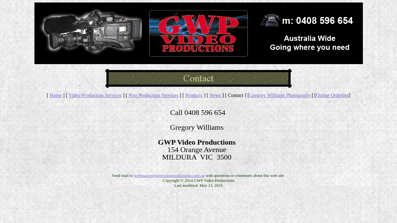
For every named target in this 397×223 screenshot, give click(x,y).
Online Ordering (332, 95)
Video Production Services (95, 95)
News (215, 95)
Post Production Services (153, 95)
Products (194, 95)
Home (56, 95)
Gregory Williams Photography (280, 95)
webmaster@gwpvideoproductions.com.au (169, 175)
